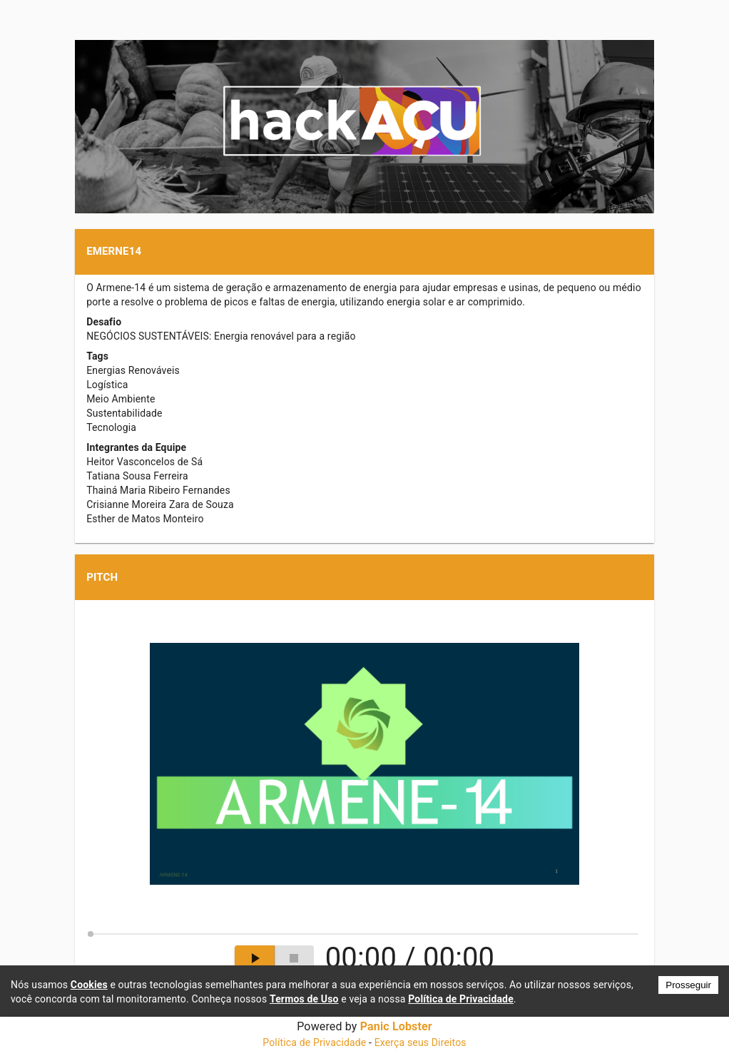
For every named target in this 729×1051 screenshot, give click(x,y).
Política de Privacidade (314, 1042)
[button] (364, 252)
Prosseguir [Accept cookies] (688, 985)
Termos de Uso (304, 999)
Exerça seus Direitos (420, 1042)
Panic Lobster (396, 1026)
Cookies (89, 984)
